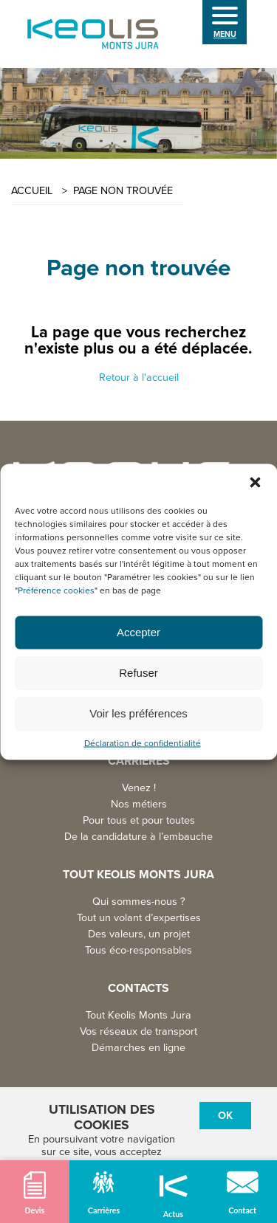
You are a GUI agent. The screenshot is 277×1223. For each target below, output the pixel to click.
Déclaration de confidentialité (142, 742)
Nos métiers (139, 804)
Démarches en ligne (138, 1047)
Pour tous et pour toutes (139, 820)
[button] (254, 482)
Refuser (138, 672)
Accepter (138, 632)
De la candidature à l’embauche (138, 836)
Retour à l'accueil (139, 377)
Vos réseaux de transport (138, 1031)
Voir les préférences (138, 713)
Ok (225, 1115)
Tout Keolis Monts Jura (138, 1015)
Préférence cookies (56, 590)
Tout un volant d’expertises (139, 918)
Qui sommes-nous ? (138, 901)
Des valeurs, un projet (139, 934)
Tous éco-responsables (138, 950)
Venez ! (139, 788)
